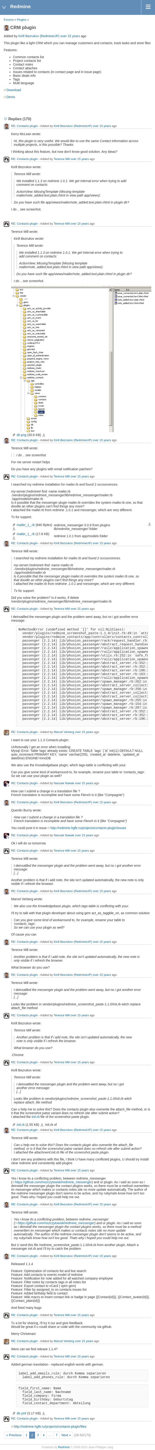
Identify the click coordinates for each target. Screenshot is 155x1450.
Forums (9, 19)
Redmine (64, 1447)
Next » (66, 1435)
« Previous (14, 1435)
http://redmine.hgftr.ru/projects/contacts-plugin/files (50, 1426)
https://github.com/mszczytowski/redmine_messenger (53, 1182)
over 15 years (70, 36)
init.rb (36, 1117)
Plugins (21, 19)
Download (13, 90)
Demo (10, 97)
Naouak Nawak (64, 783)
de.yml (21, 1413)
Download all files (149, 524)
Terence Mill (62, 159)
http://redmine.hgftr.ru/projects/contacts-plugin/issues (88, 828)
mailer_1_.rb (26, 525)
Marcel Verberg (64, 732)
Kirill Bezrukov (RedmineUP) (38, 36)
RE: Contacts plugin (24, 126)
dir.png (21, 435)
